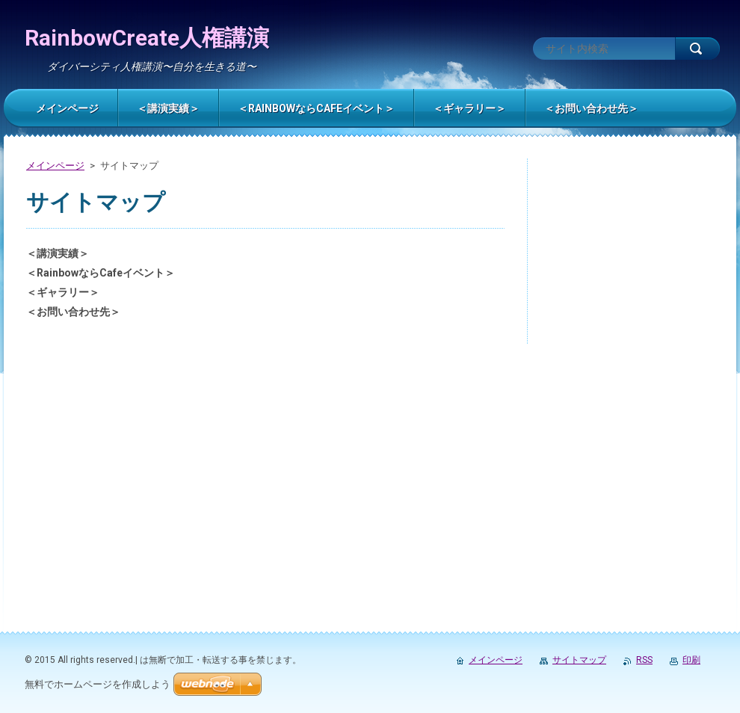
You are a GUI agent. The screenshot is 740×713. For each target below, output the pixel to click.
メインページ (55, 165)
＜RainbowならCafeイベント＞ (100, 273)
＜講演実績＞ (57, 253)
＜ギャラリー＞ (62, 292)
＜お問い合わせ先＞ (73, 312)
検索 (697, 48)
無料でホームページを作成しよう (97, 684)
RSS (644, 660)
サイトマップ (579, 660)
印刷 (691, 660)
